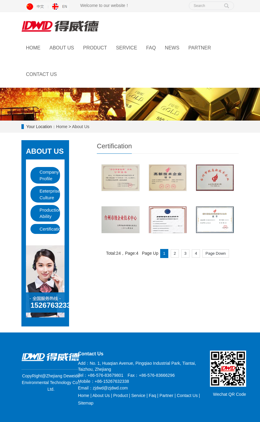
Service (126, 47)
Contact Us (41, 74)
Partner (200, 47)
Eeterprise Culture (50, 194)
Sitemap (86, 403)
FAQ (151, 47)
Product (95, 47)
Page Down (215, 253)
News (172, 47)
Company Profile (49, 175)
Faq (152, 395)
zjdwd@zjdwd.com (110, 388)
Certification (50, 228)
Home (33, 47)
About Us (61, 47)
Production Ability (50, 213)
